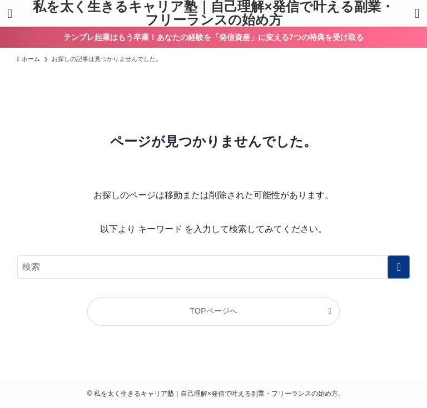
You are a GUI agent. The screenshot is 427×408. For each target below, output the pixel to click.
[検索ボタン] (417, 13)
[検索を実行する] (399, 267)
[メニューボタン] (10, 13)
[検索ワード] (213, 267)
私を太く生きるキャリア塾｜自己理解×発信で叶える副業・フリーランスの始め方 (213, 13)
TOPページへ (213, 310)
